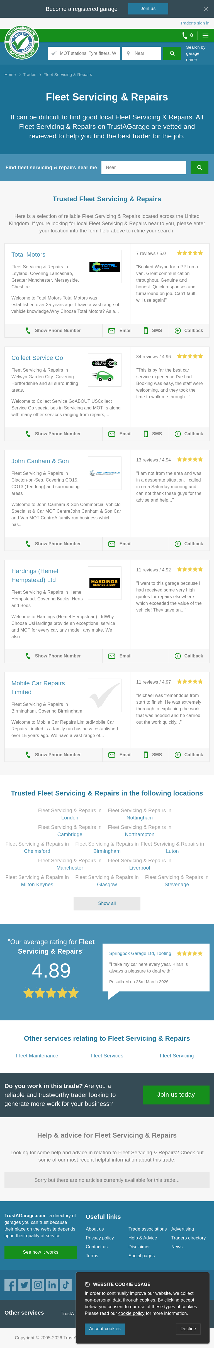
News (177, 1246)
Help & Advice (142, 1238)
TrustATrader (74, 1313)
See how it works (40, 1252)
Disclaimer (139, 1246)
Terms (92, 1255)
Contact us (97, 1246)
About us (95, 1229)
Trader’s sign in (195, 23)
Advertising (182, 1229)
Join (148, 8)
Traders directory (188, 1238)
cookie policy (131, 1313)
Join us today (176, 1094)
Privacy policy (100, 1238)
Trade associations (147, 1229)
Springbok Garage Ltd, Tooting (140, 953)
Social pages (141, 1255)
